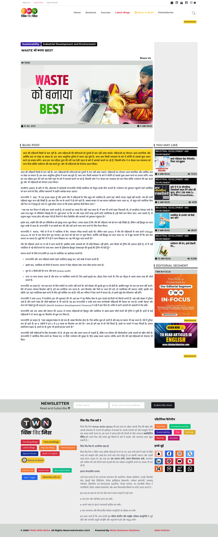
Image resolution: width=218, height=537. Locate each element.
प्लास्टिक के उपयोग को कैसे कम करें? (182, 216)
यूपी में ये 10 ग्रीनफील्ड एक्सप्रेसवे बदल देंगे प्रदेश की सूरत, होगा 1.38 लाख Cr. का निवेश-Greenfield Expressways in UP (183, 191)
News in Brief (144, 12)
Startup (160, 438)
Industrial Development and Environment (69, 44)
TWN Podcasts (68, 448)
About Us (27, 2)
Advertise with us (51, 477)
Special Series (29, 453)
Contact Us (27, 470)
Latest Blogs (122, 12)
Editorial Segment (172, 265)
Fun (178, 432)
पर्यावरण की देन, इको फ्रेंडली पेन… (182, 245)
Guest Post (38, 2)
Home (77, 12)
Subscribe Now (163, 405)
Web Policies (52, 2)
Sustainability (30, 44)
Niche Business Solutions (125, 530)
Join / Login (29, 477)
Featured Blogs (51, 442)
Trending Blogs (30, 442)
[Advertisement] (109, 28)
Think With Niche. (40, 530)
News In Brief (32, 460)
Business (91, 12)
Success (105, 12)
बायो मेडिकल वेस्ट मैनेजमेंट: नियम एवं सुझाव (182, 160)
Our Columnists (62, 470)
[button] (193, 13)
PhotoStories (165, 12)
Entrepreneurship (180, 426)
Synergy (190, 432)
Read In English (50, 453)
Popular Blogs (48, 448)
